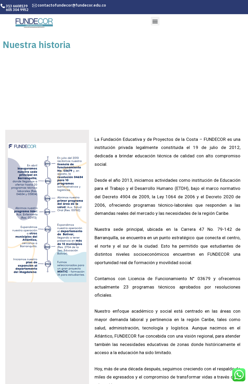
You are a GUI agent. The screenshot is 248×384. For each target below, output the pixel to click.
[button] (155, 21)
